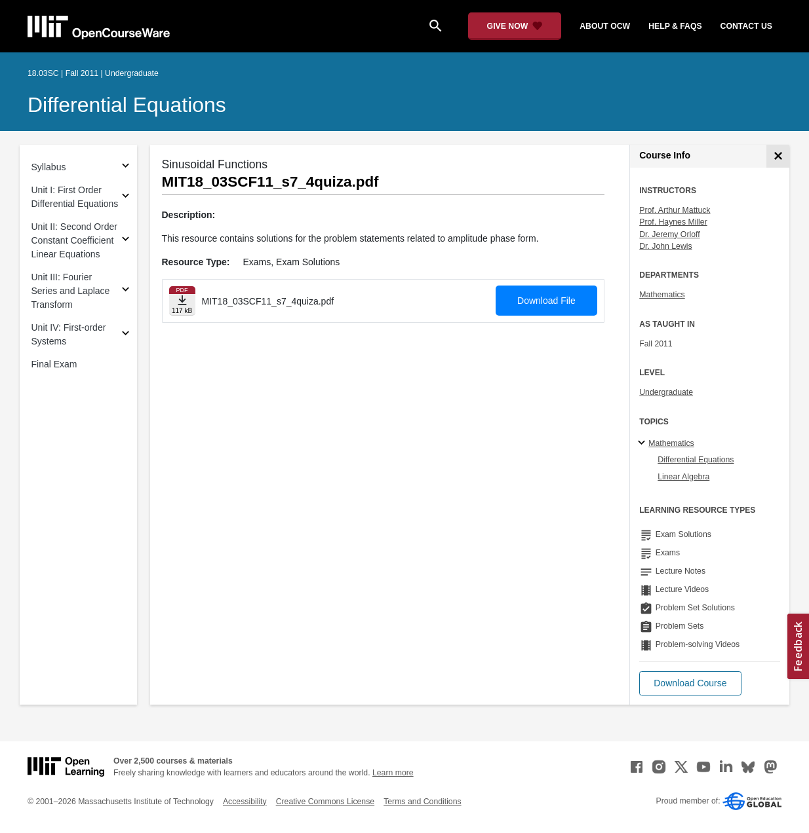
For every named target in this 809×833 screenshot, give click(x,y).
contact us (746, 26)
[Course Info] (777, 156)
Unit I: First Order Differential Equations (75, 197)
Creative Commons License (325, 801)
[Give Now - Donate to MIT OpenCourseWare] (515, 26)
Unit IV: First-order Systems (68, 334)
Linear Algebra (683, 476)
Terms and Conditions (422, 801)
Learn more (393, 772)
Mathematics (661, 294)
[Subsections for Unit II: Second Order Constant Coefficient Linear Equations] (125, 241)
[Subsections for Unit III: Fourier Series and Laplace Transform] (125, 291)
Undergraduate (666, 392)
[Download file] (182, 301)
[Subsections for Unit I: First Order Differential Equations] (125, 197)
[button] (690, 683)
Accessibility (245, 801)
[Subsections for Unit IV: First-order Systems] (125, 335)
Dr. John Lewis (665, 246)
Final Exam (54, 364)
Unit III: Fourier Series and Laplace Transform (70, 291)
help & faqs (674, 26)
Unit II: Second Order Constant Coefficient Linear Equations (74, 240)
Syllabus (48, 167)
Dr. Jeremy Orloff (669, 234)
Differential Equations (127, 105)
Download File (546, 300)
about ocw (605, 26)
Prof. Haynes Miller (673, 222)
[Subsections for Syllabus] (125, 167)
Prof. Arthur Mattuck (674, 210)
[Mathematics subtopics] (643, 443)
